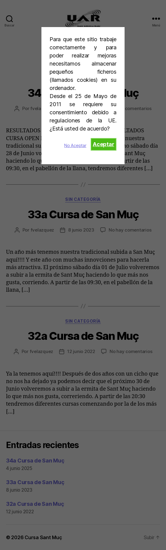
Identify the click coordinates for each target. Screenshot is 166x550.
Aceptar (103, 144)
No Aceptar (75, 145)
